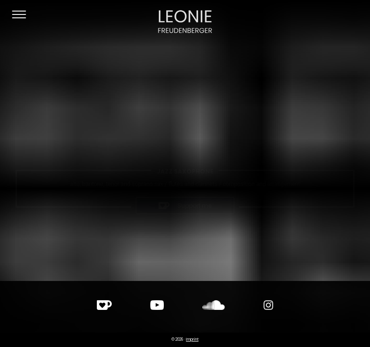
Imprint (192, 339)
